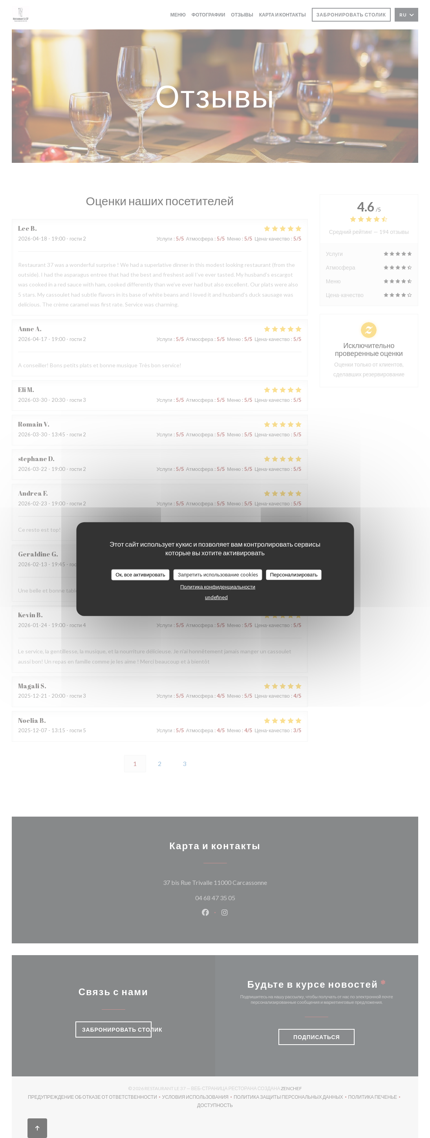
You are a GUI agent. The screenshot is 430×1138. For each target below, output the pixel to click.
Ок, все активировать (140, 574)
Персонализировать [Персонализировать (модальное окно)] (294, 574)
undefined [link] (216, 597)
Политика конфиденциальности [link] (217, 586)
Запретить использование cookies (218, 574)
